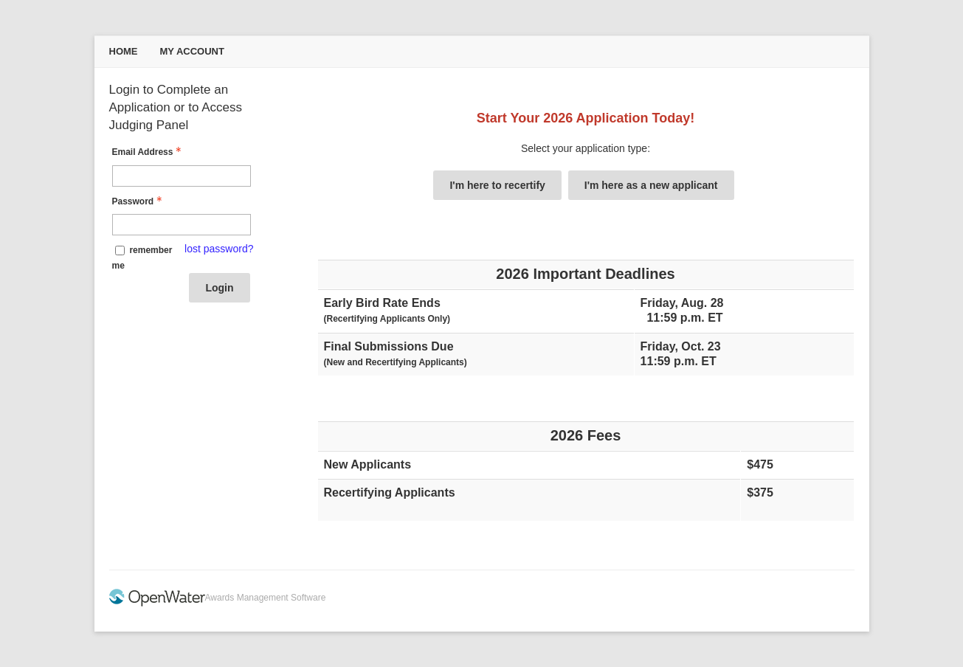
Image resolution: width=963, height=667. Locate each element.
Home (123, 51)
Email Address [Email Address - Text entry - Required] (148, 152)
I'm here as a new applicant (651, 185)
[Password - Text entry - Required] (181, 224)
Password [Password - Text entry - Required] (139, 201)
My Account (192, 51)
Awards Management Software (265, 597)
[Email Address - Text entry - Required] (181, 176)
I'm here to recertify (497, 185)
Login (219, 288)
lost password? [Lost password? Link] (218, 249)
